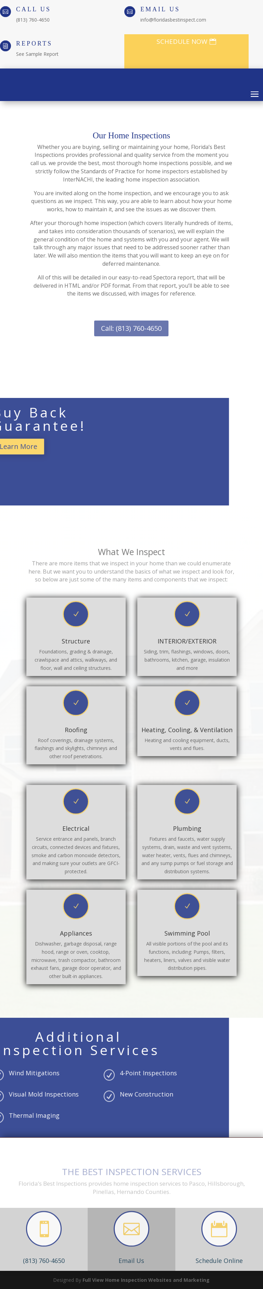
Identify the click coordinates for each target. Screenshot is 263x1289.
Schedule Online (219, 1260)
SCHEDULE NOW (182, 41)
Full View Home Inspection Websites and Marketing (146, 1280)
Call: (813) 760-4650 (131, 328)
